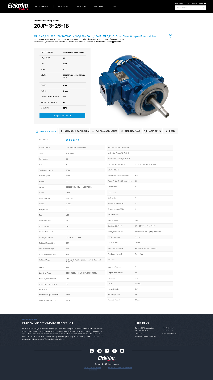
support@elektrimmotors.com (145, 336)
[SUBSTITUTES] (152, 131)
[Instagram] (99, 351)
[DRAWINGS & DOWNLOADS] (74, 131)
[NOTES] (170, 131)
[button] (43, 6)
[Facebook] (92, 351)
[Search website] (186, 7)
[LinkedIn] (107, 351)
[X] (114, 351)
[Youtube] (122, 351)
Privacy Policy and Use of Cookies (120, 368)
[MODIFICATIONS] (130, 131)
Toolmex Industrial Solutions (55, 339)
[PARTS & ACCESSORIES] (104, 131)
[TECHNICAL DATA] (46, 131)
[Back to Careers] (171, 36)
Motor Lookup (179, 3)
